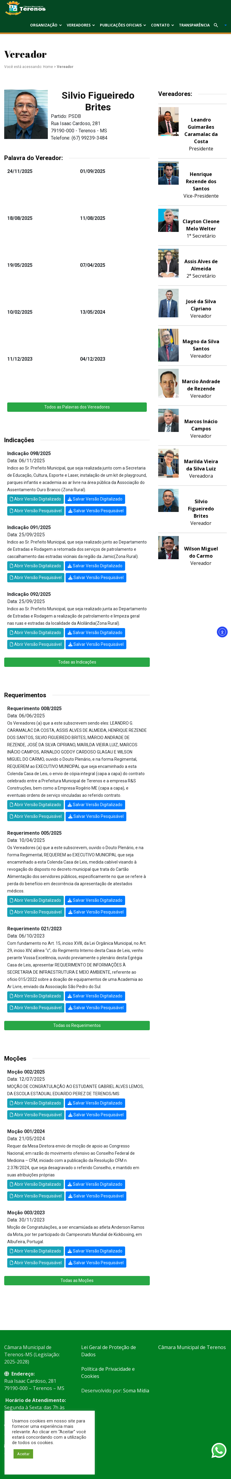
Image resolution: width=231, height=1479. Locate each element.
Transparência (194, 25)
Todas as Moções (77, 1280)
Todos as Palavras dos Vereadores (77, 407)
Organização (46, 25)
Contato (162, 25)
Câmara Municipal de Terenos (192, 1347)
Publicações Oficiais (123, 25)
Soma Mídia (136, 1390)
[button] (218, 25)
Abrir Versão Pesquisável (36, 510)
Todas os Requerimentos (77, 1025)
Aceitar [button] (23, 1454)
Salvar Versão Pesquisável (96, 510)
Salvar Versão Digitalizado (95, 499)
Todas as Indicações (77, 662)
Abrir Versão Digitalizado (35, 499)
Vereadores (81, 25)
